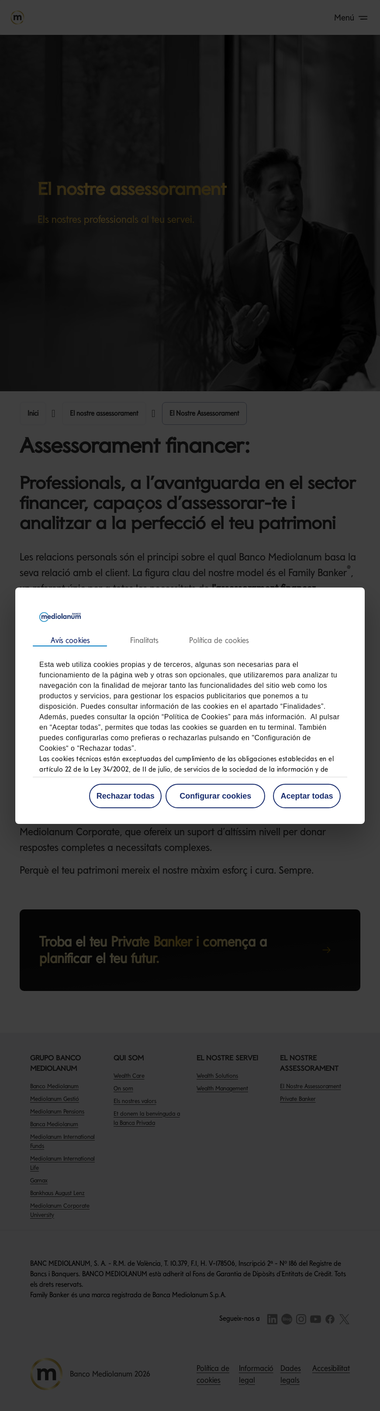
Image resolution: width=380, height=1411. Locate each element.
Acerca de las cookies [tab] (219, 640)
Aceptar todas (306, 796)
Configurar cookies (215, 796)
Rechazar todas (126, 796)
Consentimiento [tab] (70, 640)
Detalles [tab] (144, 640)
